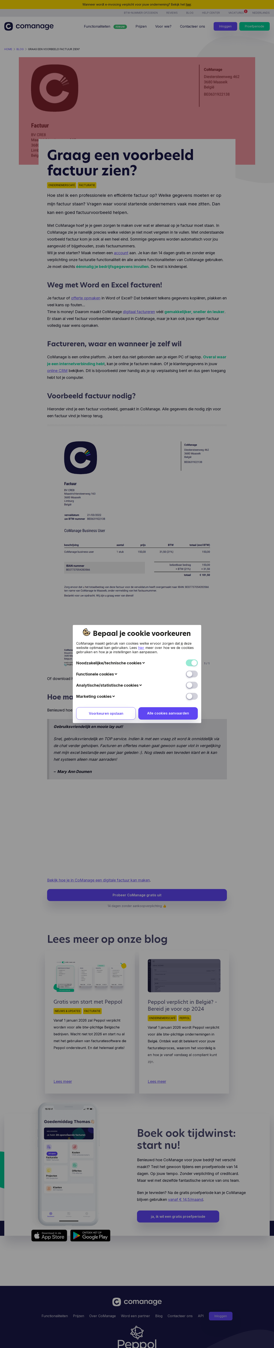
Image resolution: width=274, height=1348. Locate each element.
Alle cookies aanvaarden (168, 713)
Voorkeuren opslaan (106, 713)
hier (141, 648)
